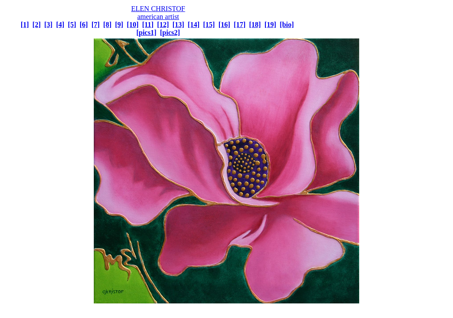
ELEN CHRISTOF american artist (158, 12)
